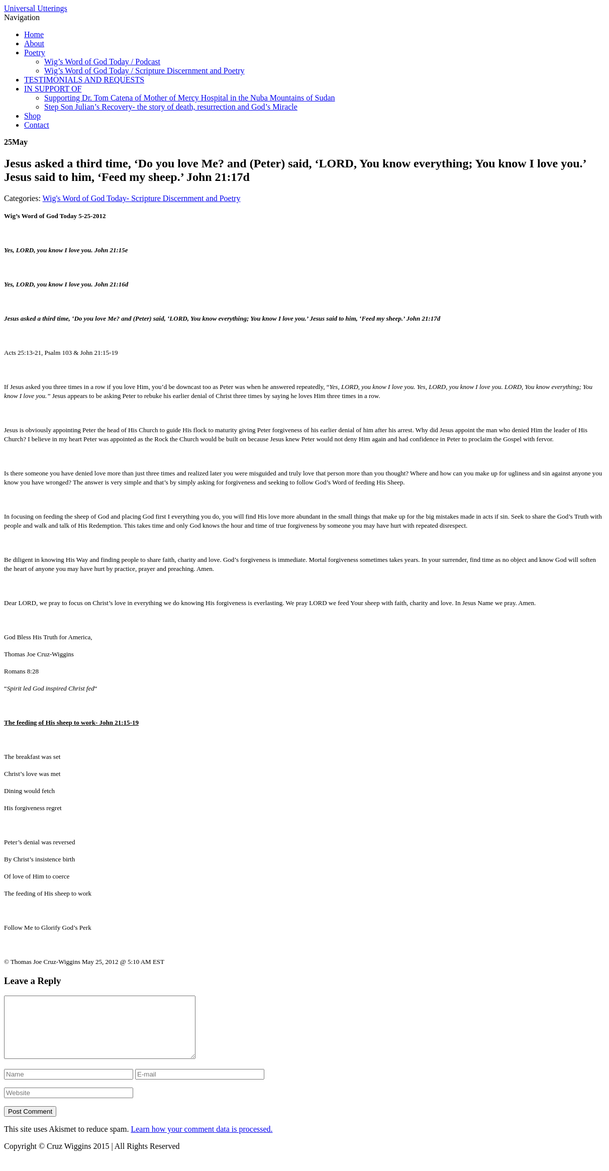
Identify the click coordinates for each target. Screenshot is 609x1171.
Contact (36, 125)
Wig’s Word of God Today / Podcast (102, 61)
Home (34, 34)
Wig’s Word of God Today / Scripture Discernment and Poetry (144, 70)
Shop (32, 116)
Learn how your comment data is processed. (201, 1141)
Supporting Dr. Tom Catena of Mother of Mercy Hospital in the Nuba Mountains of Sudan (189, 97)
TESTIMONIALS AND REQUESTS (84, 79)
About (34, 43)
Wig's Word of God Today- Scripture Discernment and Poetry (142, 198)
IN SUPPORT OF (52, 88)
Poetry (34, 52)
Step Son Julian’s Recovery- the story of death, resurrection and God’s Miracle (170, 107)
